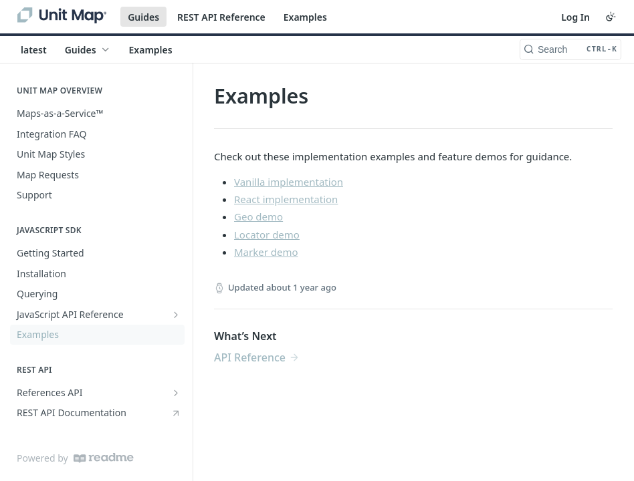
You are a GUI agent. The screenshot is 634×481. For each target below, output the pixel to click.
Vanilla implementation (288, 181)
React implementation (286, 199)
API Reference (250, 357)
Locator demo (267, 234)
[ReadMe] (104, 458)
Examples (305, 17)
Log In (575, 17)
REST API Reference (221, 17)
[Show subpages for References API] (176, 392)
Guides (143, 17)
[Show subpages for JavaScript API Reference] (176, 314)
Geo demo (258, 216)
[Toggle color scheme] (611, 17)
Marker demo (266, 252)
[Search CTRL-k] (570, 49)
